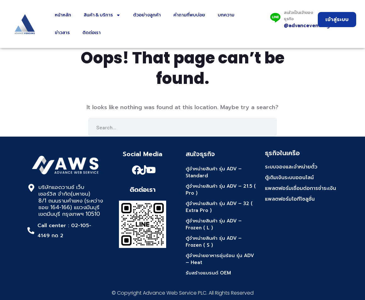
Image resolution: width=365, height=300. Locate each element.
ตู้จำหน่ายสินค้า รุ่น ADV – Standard (214, 172)
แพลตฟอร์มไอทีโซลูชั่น (290, 199)
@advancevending (307, 25)
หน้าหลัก (63, 15)
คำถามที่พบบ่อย (189, 15)
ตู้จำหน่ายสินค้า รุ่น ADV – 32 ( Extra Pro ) (219, 207)
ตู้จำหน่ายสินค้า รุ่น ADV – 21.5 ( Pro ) (221, 190)
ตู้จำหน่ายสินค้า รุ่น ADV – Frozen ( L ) (214, 224)
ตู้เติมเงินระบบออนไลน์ (289, 177)
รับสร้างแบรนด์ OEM (208, 272)
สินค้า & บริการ (102, 15)
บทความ (226, 15)
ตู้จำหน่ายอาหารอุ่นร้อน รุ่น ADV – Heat (220, 259)
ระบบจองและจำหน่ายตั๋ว (291, 167)
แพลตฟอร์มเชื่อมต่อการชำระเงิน (300, 188)
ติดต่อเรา (91, 32)
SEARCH (267, 127)
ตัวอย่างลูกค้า (147, 15)
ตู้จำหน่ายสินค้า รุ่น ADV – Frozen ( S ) (214, 242)
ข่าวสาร (62, 32)
